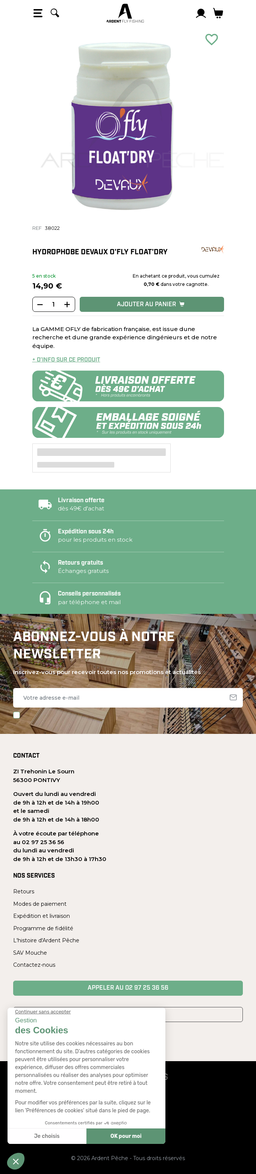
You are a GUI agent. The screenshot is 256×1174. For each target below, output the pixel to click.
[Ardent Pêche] (125, 13)
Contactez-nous (34, 964)
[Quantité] (54, 304)
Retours (23, 891)
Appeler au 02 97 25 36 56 (128, 988)
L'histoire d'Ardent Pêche (46, 940)
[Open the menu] (38, 13)
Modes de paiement (40, 904)
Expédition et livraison (41, 916)
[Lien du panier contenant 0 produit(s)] (218, 13)
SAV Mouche (30, 952)
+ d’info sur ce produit (66, 360)
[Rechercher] (55, 13)
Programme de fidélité (43, 928)
